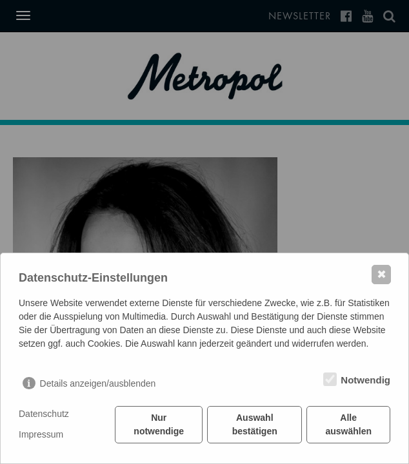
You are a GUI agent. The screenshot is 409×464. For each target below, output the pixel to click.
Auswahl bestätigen (254, 424)
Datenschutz (44, 414)
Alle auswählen (348, 424)
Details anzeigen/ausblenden (98, 383)
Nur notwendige (159, 424)
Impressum (41, 434)
